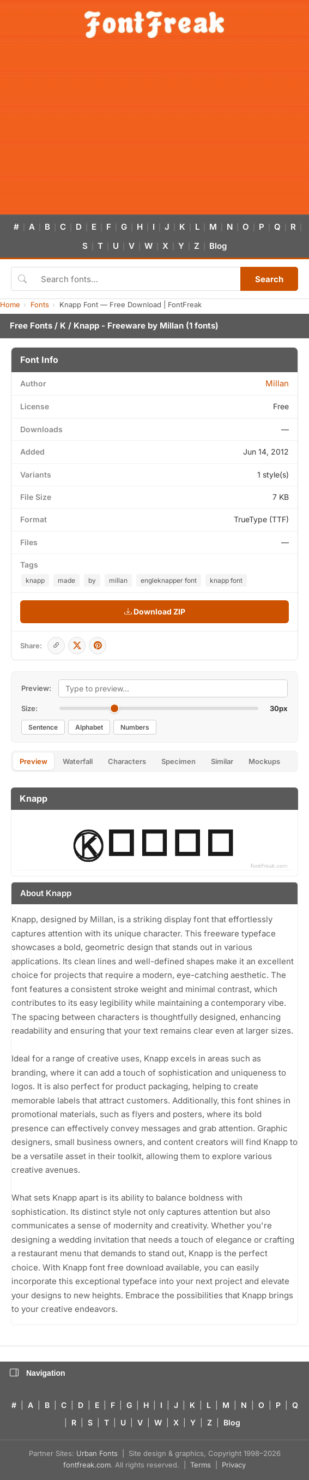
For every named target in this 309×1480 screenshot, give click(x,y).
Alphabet (89, 727)
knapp (35, 580)
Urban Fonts (97, 1453)
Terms (200, 1464)
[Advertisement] (154, 132)
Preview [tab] (33, 761)
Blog (218, 246)
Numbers (134, 727)
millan (118, 580)
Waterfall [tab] (78, 761)
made (66, 580)
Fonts (40, 304)
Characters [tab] (127, 761)
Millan (172, 325)
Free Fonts (31, 325)
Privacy (234, 1464)
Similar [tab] (222, 761)
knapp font (226, 580)
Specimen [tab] (178, 761)
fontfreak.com (87, 1464)
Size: (29, 708)
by (92, 580)
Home (10, 304)
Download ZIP (154, 611)
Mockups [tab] (264, 761)
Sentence (43, 727)
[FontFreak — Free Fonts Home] (154, 24)
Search (269, 279)
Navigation (37, 1373)
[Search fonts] (136, 279)
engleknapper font (169, 580)
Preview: (36, 688)
